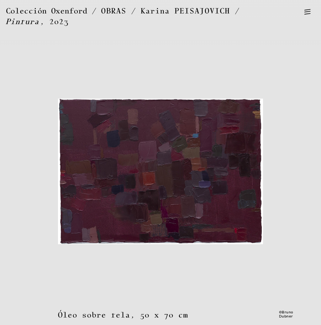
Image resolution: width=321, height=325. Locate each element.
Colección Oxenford (46, 11)
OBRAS (113, 11)
